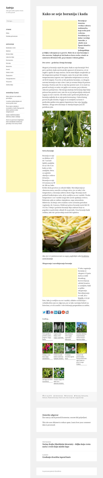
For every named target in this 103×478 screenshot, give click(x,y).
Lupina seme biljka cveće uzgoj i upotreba (58, 335)
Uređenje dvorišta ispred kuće (69, 356)
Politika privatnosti (11, 36)
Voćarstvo (9, 82)
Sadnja (10, 7)
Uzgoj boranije (79, 398)
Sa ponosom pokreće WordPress (51, 471)
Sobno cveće (9, 72)
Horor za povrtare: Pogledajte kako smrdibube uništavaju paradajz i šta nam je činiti (15, 121)
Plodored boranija (53, 398)
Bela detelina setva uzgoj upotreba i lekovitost (69, 336)
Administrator (59, 396)
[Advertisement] (21, 161)
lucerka (84, 102)
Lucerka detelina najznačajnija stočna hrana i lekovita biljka (81, 336)
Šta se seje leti (70, 398)
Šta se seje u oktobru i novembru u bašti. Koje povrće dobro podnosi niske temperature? (15, 109)
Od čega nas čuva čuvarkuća (47, 380)
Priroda (8, 63)
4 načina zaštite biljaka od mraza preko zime (13, 102)
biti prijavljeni (81, 417)
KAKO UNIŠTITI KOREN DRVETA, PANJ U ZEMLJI (13, 116)
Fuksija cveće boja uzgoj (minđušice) (46, 356)
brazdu (80, 298)
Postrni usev (62, 398)
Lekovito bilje (10, 57)
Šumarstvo (9, 75)
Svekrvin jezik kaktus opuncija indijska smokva (58, 356)
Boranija (78, 396)
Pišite (7, 33)
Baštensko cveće (10, 48)
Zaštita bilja (9, 85)
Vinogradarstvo (10, 78)
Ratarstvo (9, 66)
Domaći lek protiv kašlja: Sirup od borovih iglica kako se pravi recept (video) (81, 359)
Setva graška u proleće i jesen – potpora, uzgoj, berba (47, 336)
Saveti (8, 69)
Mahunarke (84, 396)
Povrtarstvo (9, 60)
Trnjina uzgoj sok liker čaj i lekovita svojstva (59, 381)
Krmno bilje (9, 54)
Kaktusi (8, 51)
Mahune (44, 398)
